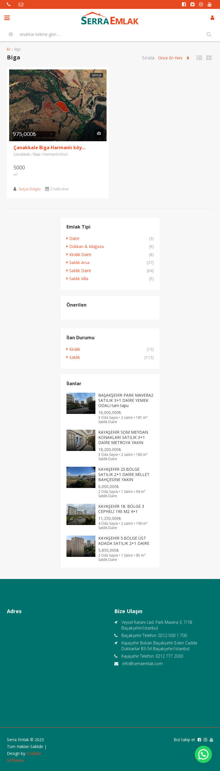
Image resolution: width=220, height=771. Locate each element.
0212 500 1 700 (172, 635)
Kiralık (74, 349)
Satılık (96, 75)
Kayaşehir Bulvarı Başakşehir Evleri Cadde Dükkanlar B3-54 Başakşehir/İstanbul (159, 645)
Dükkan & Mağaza (86, 246)
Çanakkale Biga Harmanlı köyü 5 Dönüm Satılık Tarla (50, 147)
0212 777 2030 (169, 656)
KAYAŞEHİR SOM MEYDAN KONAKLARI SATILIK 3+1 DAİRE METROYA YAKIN (123, 437)
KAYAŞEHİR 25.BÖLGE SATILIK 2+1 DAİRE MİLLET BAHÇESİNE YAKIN (124, 474)
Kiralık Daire (80, 254)
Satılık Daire (80, 270)
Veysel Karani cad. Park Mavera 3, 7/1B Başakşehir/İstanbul (156, 625)
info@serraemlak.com (142, 663)
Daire (74, 238)
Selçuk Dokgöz (30, 189)
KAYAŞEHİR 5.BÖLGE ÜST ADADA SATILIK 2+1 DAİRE (123, 540)
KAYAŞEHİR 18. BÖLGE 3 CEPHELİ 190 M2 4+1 (121, 508)
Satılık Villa (78, 278)
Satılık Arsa (79, 262)
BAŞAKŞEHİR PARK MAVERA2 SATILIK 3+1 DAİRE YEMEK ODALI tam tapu (125, 400)
